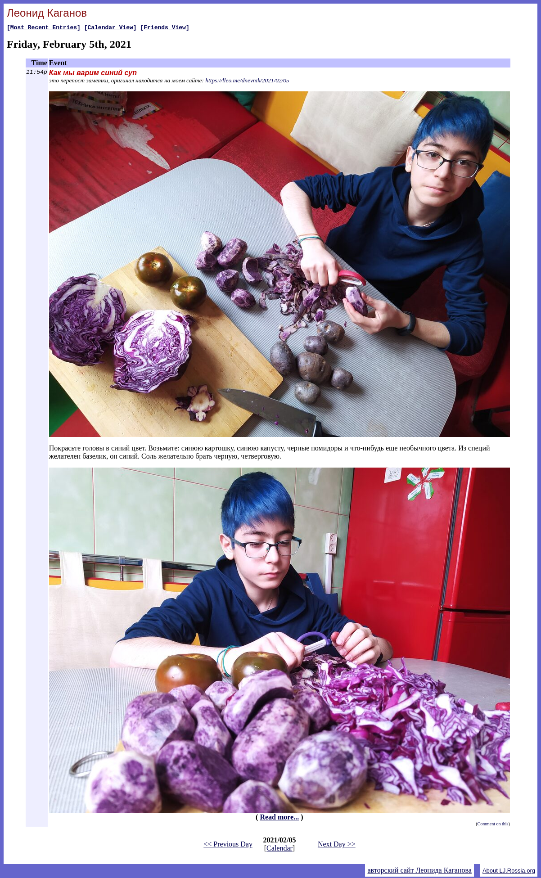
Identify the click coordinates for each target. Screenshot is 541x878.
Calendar (279, 849)
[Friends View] (164, 28)
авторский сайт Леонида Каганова (419, 871)
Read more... (279, 818)
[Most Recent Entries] (44, 28)
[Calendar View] (110, 28)
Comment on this (493, 825)
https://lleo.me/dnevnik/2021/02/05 (247, 81)
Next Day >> (337, 845)
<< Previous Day (227, 845)
